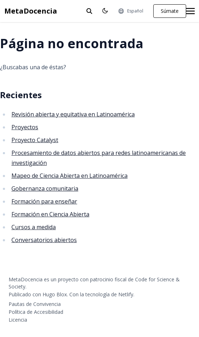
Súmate (170, 10)
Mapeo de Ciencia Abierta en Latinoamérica (69, 176)
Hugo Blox (55, 294)
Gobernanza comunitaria (44, 188)
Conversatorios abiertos (44, 240)
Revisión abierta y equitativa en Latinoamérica (73, 114)
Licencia (18, 319)
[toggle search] (89, 11)
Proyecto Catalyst (34, 140)
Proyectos (24, 127)
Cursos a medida (33, 227)
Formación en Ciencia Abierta (50, 214)
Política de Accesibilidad (36, 311)
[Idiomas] (130, 11)
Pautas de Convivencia (35, 304)
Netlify (125, 294)
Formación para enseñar (44, 201)
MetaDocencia (30, 11)
